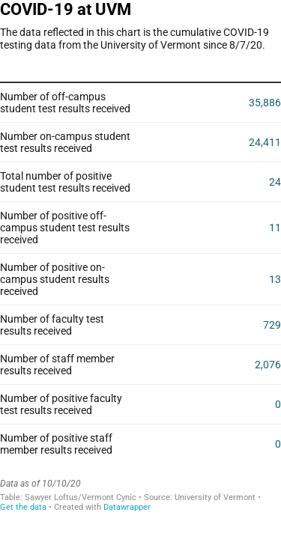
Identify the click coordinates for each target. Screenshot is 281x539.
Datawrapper (127, 507)
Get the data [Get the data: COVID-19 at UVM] (23, 507)
